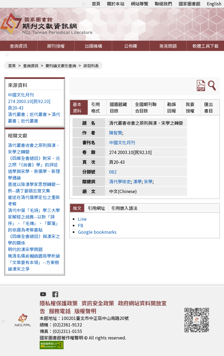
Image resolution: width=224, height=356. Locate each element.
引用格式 (95, 107)
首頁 (96, 3)
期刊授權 (56, 46)
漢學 (137, 181)
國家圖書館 (189, 3)
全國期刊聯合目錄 (146, 107)
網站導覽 (139, 3)
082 (112, 171)
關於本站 (115, 3)
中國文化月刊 (21, 94)
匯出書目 (208, 107)
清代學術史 (120, 181)
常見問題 (168, 46)
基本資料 (77, 107)
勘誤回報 (171, 107)
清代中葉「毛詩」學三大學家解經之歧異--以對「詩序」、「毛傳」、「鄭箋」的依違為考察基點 (34, 220)
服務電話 (60, 311)
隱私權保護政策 (59, 303)
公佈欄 (130, 46)
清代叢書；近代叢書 (27, 114)
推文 (77, 208)
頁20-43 (16, 107)
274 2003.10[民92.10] (29, 101)
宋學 (148, 181)
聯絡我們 (163, 3)
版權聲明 (85, 311)
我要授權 (190, 107)
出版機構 (93, 46)
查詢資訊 (18, 46)
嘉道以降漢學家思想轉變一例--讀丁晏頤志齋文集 (34, 187)
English (214, 3)
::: (83, 3)
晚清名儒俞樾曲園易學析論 (34, 255)
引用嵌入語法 (124, 208)
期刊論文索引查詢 (61, 65)
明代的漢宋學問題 (25, 249)
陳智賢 (115, 132)
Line (82, 219)
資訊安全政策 (97, 303)
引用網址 (96, 208)
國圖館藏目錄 (118, 107)
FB (80, 225)
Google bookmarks (97, 232)
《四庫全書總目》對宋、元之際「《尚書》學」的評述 (34, 161)
